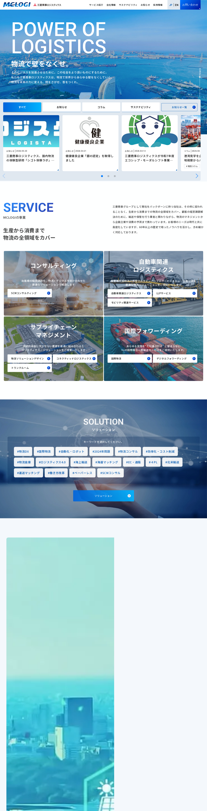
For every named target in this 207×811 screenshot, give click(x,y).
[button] (102, 176)
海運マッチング (107, 469)
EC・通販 (134, 469)
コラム (101, 107)
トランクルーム (20, 374)
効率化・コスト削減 (161, 458)
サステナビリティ (128, 4)
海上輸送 (81, 469)
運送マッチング (29, 480)
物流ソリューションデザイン (27, 365)
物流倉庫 (25, 469)
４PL (154, 469)
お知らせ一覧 (179, 107)
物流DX (24, 458)
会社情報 (111, 4)
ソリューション (103, 502)
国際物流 (116, 365)
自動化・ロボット (73, 458)
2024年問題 (102, 458)
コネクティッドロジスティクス (74, 365)
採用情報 (158, 4)
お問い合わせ (190, 4)
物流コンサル (129, 458)
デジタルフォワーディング (172, 365)
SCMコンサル (111, 480)
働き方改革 (57, 480)
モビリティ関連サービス (125, 309)
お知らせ (145, 4)
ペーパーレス (83, 480)
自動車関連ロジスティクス (126, 300)
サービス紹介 (96, 4)
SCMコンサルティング (24, 300)
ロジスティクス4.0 (53, 469)
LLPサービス (164, 300)
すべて (22, 107)
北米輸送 (173, 469)
